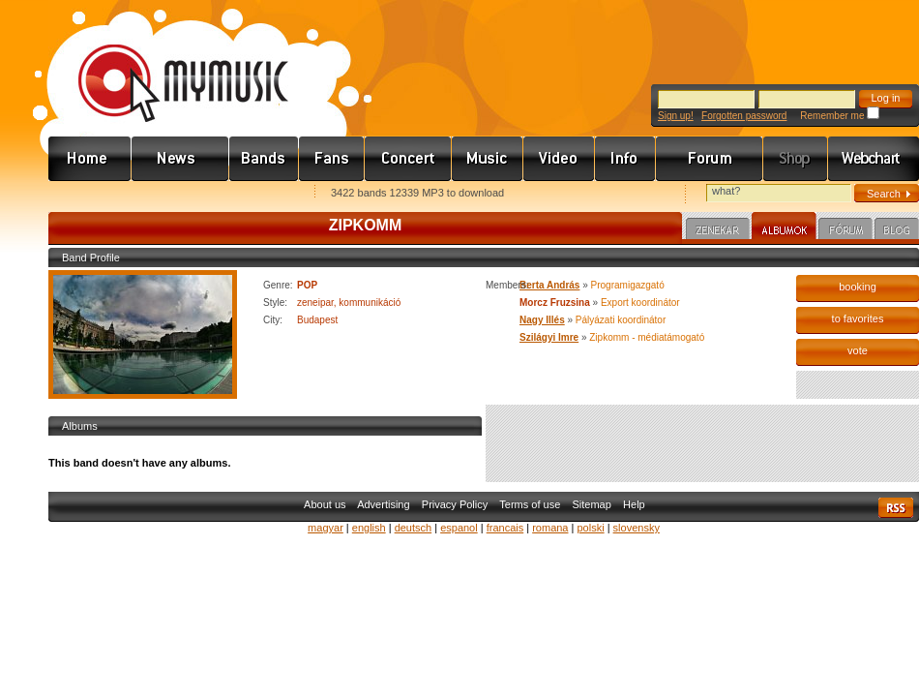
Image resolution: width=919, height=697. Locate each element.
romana (550, 527)
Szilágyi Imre (548, 337)
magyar (325, 527)
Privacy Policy (455, 504)
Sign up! (676, 115)
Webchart (873, 158)
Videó (559, 158)
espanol (459, 527)
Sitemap (592, 504)
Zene (487, 158)
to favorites (858, 318)
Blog (897, 231)
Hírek (180, 158)
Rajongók (332, 158)
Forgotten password (743, 115)
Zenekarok (264, 158)
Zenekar (718, 231)
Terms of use (529, 504)
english (369, 527)
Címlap (90, 158)
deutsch (413, 527)
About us (324, 504)
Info (625, 158)
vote (857, 350)
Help (634, 504)
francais (505, 527)
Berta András (549, 285)
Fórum (709, 158)
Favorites (88, 194)
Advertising (383, 504)
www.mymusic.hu (166, 63)
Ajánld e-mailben (252, 194)
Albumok (784, 228)
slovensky (636, 527)
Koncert (408, 158)
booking (857, 286)
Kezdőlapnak (170, 194)
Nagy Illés (542, 320)
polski (590, 527)
